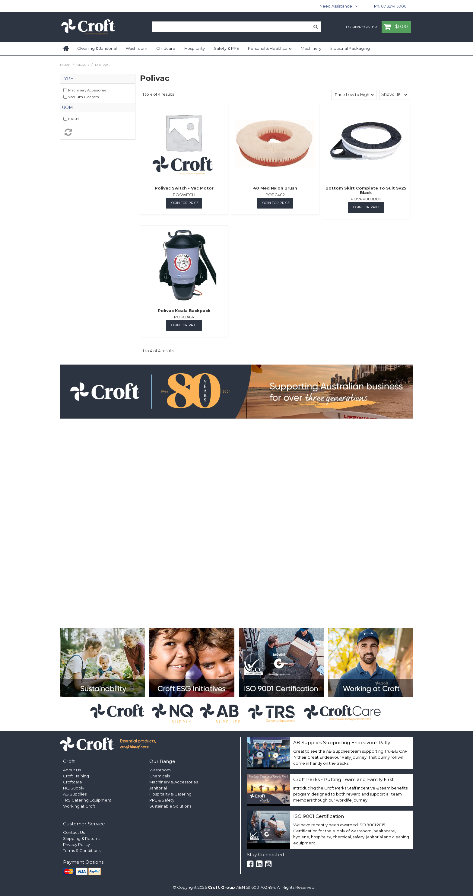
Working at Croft (79, 805)
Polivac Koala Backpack (184, 310)
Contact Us (74, 832)
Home (66, 48)
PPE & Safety (161, 799)
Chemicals (159, 775)
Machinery (311, 48)
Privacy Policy (76, 844)
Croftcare (72, 781)
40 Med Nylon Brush (275, 188)
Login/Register (361, 27)
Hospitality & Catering (170, 793)
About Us (72, 769)
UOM (67, 107)
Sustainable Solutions (170, 805)
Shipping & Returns (81, 838)
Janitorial (158, 787)
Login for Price (184, 203)
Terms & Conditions (81, 850)
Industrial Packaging (350, 48)
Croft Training (76, 775)
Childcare (165, 48)
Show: (387, 94)
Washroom (136, 48)
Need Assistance (335, 6)
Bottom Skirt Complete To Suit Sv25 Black (365, 190)
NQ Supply (73, 787)
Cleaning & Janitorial (97, 48)
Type (67, 78)
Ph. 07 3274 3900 (390, 6)
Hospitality (194, 48)
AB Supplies (75, 793)
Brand (82, 65)
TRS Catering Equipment (87, 799)
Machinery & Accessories (173, 781)
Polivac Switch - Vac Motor (184, 188)
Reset (97, 132)
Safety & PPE (226, 48)
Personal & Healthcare (270, 48)
